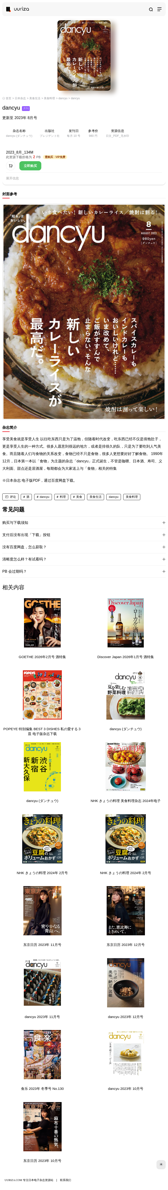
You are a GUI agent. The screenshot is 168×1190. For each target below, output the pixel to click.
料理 (63, 497)
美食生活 (34, 98)
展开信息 (12, 178)
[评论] (10, 496)
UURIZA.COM (13, 1180)
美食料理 (49, 98)
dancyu (62, 98)
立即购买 (30, 166)
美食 (79, 497)
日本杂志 (20, 98)
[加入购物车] (10, 165)
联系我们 (65, 1180)
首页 (8, 98)
